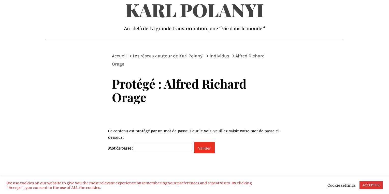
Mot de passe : (150, 148)
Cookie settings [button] (341, 185)
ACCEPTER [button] (371, 185)
